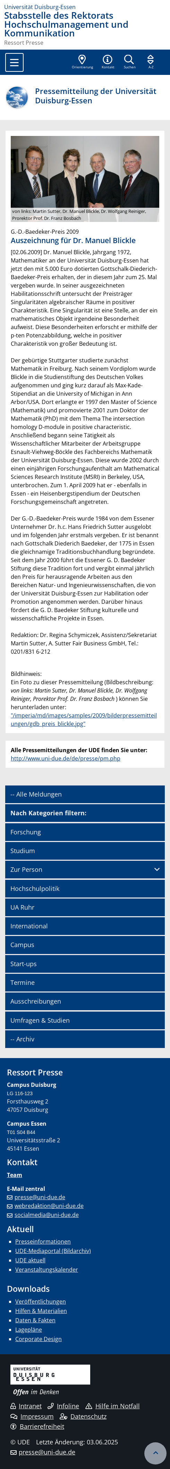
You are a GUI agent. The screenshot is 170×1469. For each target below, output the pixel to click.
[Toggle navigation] (14, 62)
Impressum (32, 1416)
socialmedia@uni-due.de (47, 1215)
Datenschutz (83, 1416)
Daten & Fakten (35, 1320)
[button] (107, 62)
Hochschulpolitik (34, 888)
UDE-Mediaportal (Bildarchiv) (53, 1251)
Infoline (63, 1406)
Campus (22, 944)
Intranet (26, 1406)
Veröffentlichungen (40, 1301)
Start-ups (23, 964)
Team (14, 1175)
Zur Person (26, 869)
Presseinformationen (43, 1241)
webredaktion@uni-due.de (49, 1206)
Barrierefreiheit (37, 1426)
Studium (22, 851)
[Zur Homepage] (85, 7)
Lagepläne (28, 1329)
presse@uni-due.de (40, 1197)
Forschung (25, 832)
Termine (22, 982)
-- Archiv (22, 1039)
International (29, 926)
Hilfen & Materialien (41, 1311)
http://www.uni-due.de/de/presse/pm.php (65, 758)
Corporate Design (38, 1339)
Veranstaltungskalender (46, 1269)
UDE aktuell (30, 1260)
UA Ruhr (22, 907)
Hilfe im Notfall (112, 1406)
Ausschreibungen (35, 1001)
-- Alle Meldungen (36, 794)
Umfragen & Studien (40, 1020)
